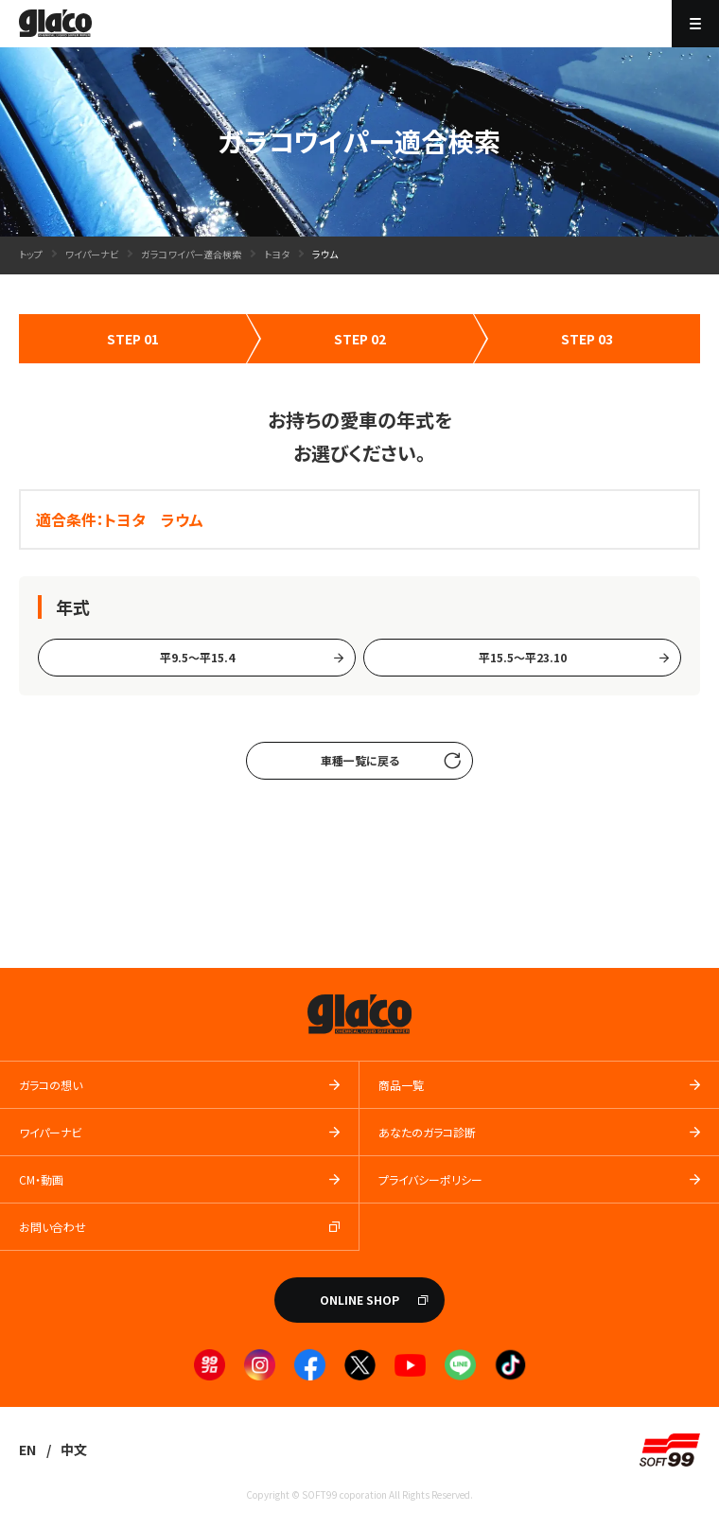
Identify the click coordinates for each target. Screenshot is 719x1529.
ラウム (325, 254)
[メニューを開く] (695, 23)
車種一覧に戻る (360, 760)
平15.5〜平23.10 (523, 657)
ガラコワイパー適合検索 (191, 254)
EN (27, 1449)
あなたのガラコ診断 (427, 1132)
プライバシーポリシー (430, 1179)
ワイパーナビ (91, 254)
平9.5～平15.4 (197, 657)
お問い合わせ (52, 1227)
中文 (74, 1449)
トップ (31, 254)
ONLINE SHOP (359, 1300)
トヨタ (276, 254)
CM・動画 (41, 1179)
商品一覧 (401, 1085)
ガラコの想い (50, 1085)
